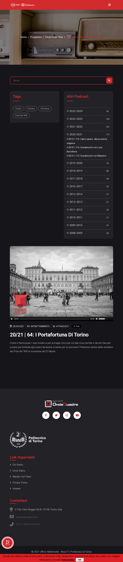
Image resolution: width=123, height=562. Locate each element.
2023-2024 (74, 111)
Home (23, 37)
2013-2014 (74, 194)
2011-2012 (74, 209)
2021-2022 (74, 126)
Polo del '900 (21, 115)
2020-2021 (74, 134)
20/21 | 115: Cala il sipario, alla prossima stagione (87, 141)
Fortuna (31, 108)
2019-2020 (74, 163)
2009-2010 (74, 225)
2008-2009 (74, 232)
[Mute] (97, 319)
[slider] (54, 319)
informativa (68, 559)
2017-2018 (74, 178)
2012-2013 (74, 201)
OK (80, 559)
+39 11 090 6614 (25, 524)
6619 (37, 524)
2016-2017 (74, 186)
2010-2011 (74, 217)
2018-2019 (74, 170)
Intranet (15, 488)
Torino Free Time (54, 37)
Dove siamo (17, 470)
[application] (61, 319)
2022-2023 (74, 118)
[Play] (12, 319)
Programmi (36, 37)
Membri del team (20, 476)
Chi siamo (16, 464)
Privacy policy (19, 482)
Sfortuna (45, 108)
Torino (18, 108)
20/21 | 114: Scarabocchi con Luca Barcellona (84, 149)
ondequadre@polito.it (24, 517)
